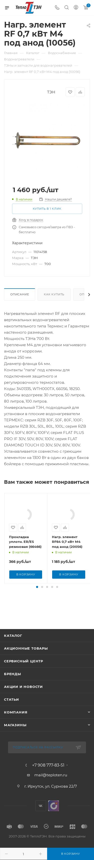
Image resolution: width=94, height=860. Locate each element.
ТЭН (51, 92)
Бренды (12, 684)
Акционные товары (26, 658)
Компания (15, 722)
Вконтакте (40, 815)
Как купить (54, 294)
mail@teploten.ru (50, 785)
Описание (19, 294)
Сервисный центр (23, 671)
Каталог (13, 646)
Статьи (11, 709)
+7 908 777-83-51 (48, 775)
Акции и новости (23, 697)
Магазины (15, 735)
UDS (53, 815)
